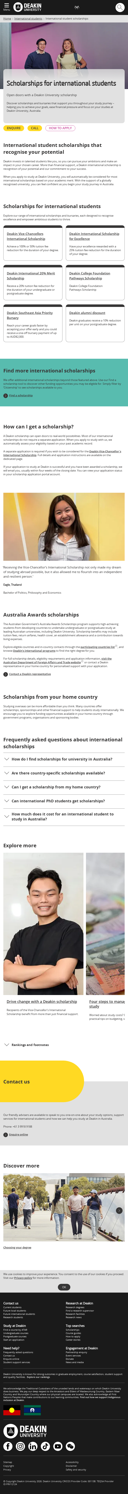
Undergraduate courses (15, 1333)
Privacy (7, 1469)
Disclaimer (71, 1465)
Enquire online (18, 1134)
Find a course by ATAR (15, 1329)
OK (64, 1287)
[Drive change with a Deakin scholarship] (43, 936)
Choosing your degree (17, 1247)
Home (7, 18)
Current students (12, 1307)
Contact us (9, 1355)
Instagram (20, 1446)
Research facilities (75, 1313)
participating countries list (99, 647)
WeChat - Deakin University (70, 1446)
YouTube (57, 1446)
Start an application (13, 1339)
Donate (70, 1358)
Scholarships (72, 1329)
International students (28, 18)
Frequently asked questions (18, 1352)
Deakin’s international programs (34, 651)
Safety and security (76, 1469)
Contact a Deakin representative (30, 674)
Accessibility (72, 1462)
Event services (73, 1355)
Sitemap (7, 1462)
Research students (13, 1317)
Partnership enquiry (76, 1352)
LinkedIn (32, 1446)
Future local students (14, 1310)
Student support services (16, 1362)
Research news (74, 1317)
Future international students (19, 1313)
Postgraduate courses (14, 1336)
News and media (75, 1362)
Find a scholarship (21, 395)
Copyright (8, 1465)
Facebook (7, 1446)
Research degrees (75, 1307)
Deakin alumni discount (87, 313)
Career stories (73, 1339)
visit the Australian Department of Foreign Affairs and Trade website (57, 660)
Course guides (73, 1333)
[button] (64, 760)
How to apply (73, 1336)
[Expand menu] (6, 5)
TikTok (45, 1446)
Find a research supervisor (80, 1310)
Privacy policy (23, 1278)
